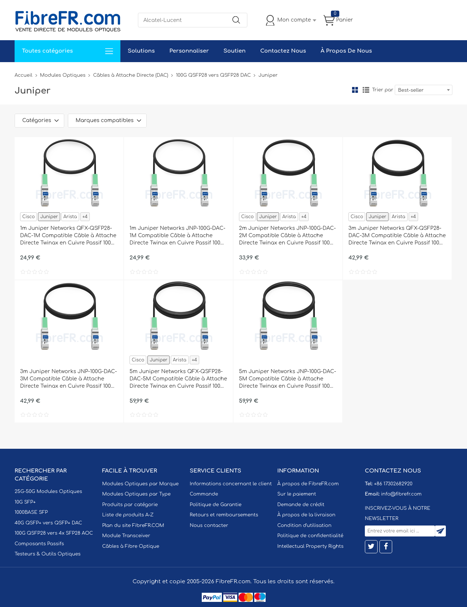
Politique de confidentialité (310, 535)
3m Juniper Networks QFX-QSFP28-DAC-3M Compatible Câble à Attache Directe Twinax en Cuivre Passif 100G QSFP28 (397, 236)
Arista (70, 216)
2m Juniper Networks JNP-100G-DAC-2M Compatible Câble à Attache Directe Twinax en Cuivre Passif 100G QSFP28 (287, 236)
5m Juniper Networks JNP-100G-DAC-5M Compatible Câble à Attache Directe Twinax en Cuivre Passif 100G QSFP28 (287, 379)
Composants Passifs (39, 543)
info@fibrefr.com (401, 494)
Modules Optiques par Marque (140, 483)
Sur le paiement (296, 494)
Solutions (141, 51)
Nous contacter (209, 525)
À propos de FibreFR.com (308, 483)
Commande (204, 494)
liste (366, 90)
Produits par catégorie (130, 504)
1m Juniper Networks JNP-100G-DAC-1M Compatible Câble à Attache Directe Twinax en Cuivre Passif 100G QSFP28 (177, 236)
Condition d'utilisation (304, 525)
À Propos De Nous (346, 51)
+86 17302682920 (393, 483)
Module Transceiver (126, 535)
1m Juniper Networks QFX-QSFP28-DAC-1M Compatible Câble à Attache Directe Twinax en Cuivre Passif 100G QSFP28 (68, 236)
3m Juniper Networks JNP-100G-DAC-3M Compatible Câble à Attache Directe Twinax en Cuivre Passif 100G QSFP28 (68, 379)
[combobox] (423, 90)
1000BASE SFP (31, 512)
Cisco (28, 216)
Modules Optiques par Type (136, 494)
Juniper (49, 216)
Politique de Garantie (216, 504)
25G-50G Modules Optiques (48, 491)
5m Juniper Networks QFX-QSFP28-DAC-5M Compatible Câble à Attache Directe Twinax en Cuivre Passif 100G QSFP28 (178, 379)
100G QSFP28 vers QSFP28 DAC (213, 75)
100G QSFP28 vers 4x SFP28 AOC (54, 533)
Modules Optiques (63, 75)
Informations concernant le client (231, 483)
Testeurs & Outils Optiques (48, 554)
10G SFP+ (25, 502)
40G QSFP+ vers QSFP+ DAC (48, 523)
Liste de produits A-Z (128, 514)
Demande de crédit (300, 504)
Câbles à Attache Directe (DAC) (130, 75)
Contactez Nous (283, 51)
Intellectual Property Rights (310, 546)
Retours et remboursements (224, 514)
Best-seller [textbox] (411, 90)
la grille (355, 90)
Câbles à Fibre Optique (130, 546)
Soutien (235, 51)
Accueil (23, 75)
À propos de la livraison (306, 514)
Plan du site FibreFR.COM (133, 525)
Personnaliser (189, 51)
